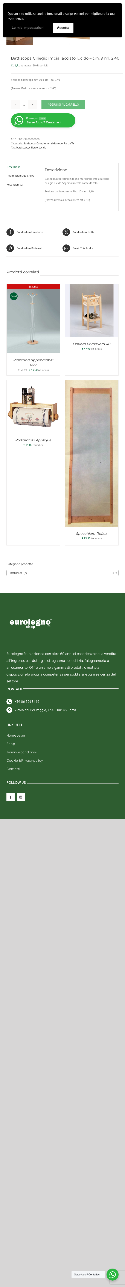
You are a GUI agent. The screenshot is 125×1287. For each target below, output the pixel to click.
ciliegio (33, 147)
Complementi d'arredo (50, 143)
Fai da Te (69, 143)
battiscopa (22, 147)
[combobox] (62, 572)
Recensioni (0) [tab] (15, 184)
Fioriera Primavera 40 (92, 343)
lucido (42, 147)
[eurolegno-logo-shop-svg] (30, 611)
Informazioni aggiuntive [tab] (20, 175)
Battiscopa (29, 143)
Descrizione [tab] (13, 166)
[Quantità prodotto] (24, 104)
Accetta (63, 28)
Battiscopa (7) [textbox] (61, 572)
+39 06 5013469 (27, 701)
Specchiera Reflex (91, 533)
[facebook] (10, 797)
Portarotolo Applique (33, 440)
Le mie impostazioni (28, 28)
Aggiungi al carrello (63, 104)
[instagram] (21, 797)
